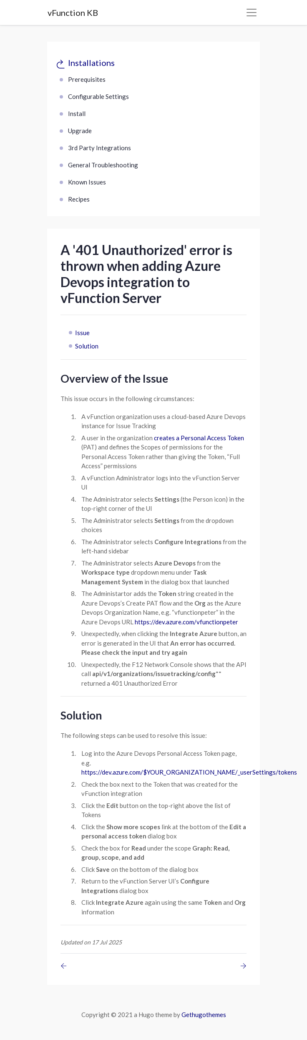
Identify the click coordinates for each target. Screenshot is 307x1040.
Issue (82, 332)
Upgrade (80, 130)
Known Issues (87, 182)
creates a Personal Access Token (199, 438)
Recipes (79, 199)
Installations (91, 62)
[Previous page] (65, 966)
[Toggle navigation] (251, 12)
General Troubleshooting (103, 165)
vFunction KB (73, 13)
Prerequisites (87, 79)
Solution (86, 346)
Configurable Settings (98, 96)
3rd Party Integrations (99, 147)
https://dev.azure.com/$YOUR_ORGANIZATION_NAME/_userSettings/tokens (189, 772)
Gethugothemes (203, 1014)
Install (77, 113)
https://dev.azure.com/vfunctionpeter (186, 622)
